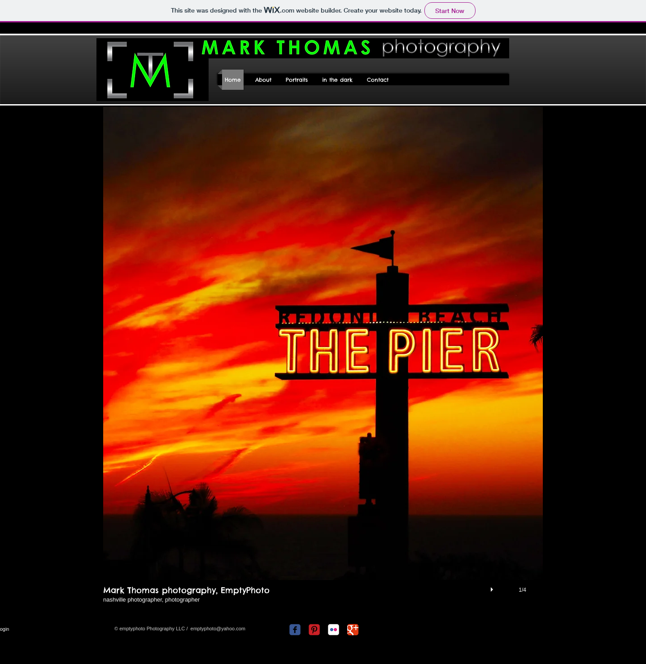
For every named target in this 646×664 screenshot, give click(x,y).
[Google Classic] (352, 629)
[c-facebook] (295, 629)
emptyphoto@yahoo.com (218, 628)
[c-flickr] (333, 629)
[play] (493, 587)
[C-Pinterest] (314, 629)
